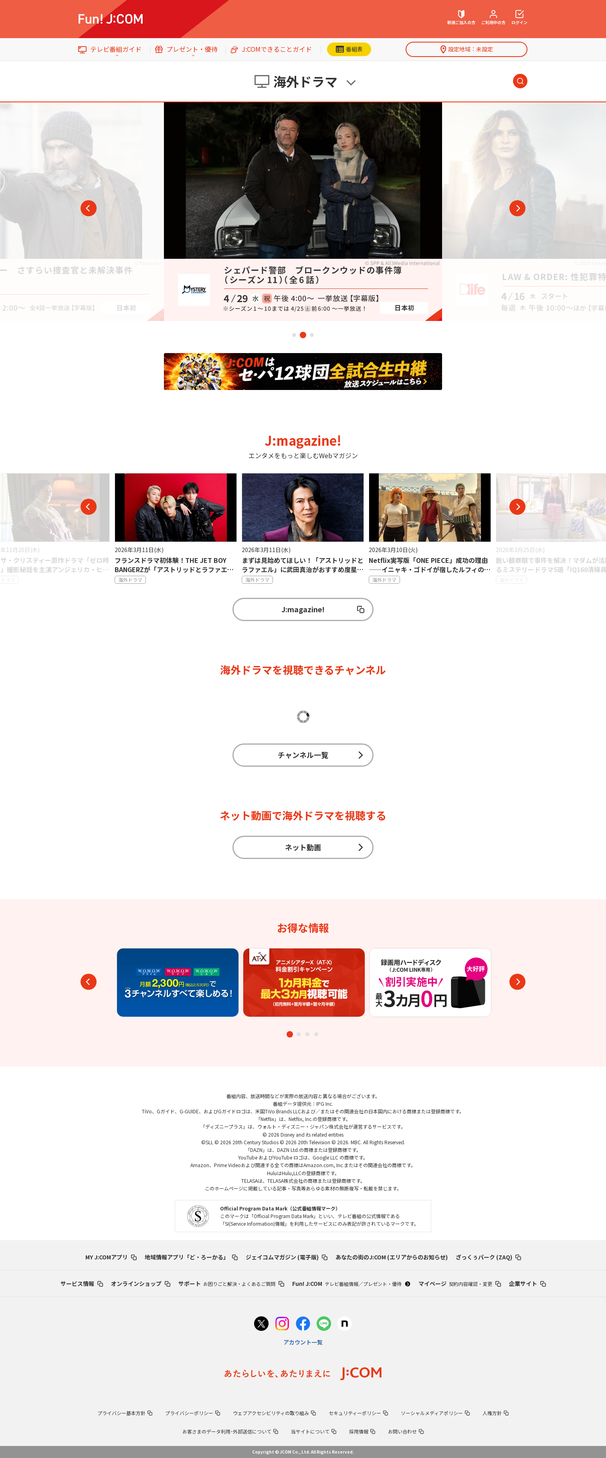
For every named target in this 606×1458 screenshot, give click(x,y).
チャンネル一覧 (321, 754)
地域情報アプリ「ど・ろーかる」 (191, 1257)
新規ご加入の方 (461, 17)
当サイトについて (313, 1431)
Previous (89, 208)
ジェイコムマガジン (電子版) (286, 1257)
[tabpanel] (303, 211)
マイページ (459, 1283)
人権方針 (496, 1412)
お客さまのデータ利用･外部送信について (230, 1431)
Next (517, 208)
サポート (231, 1283)
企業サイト (527, 1283)
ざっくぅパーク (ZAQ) (488, 1257)
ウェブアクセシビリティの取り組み (274, 1412)
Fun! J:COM (351, 1283)
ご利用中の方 (493, 17)
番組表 (349, 49)
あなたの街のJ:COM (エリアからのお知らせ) (391, 1257)
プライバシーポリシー (192, 1412)
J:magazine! (322, 609)
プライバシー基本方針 (124, 1412)
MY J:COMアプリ (111, 1257)
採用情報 (362, 1431)
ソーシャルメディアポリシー (435, 1412)
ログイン (519, 17)
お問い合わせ (406, 1431)
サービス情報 (82, 1283)
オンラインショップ (140, 1283)
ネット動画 (324, 847)
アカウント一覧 (303, 1342)
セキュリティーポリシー (358, 1412)
